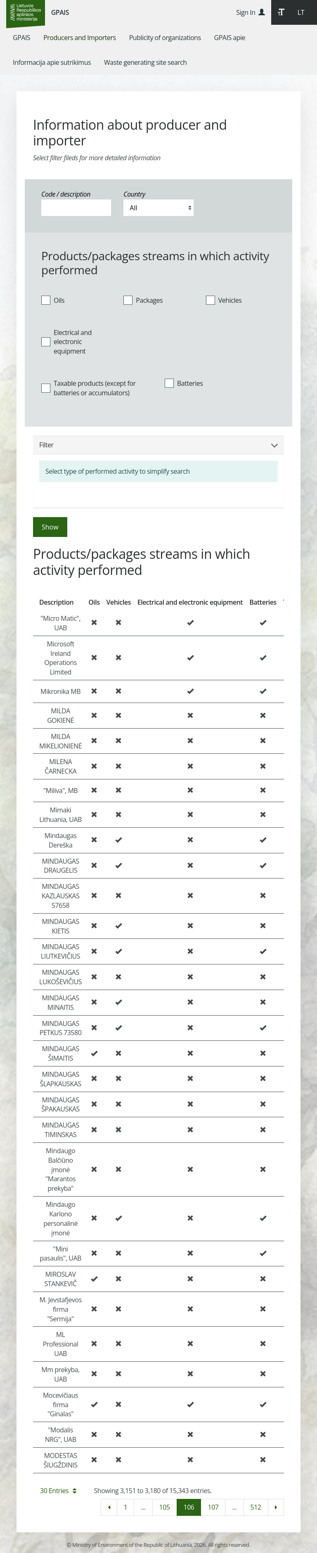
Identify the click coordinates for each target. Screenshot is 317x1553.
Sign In (250, 12)
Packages (143, 299)
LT (301, 12)
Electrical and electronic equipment (66, 342)
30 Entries (58, 1490)
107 (213, 1507)
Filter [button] (158, 444)
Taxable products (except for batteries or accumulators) (88, 388)
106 (189, 1507)
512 (256, 1507)
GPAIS (60, 12)
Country (134, 194)
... (143, 1507)
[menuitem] (21, 37)
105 (164, 1507)
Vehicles (224, 299)
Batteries (184, 383)
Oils (52, 299)
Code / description (65, 194)
